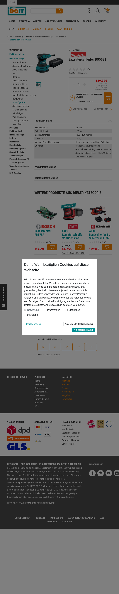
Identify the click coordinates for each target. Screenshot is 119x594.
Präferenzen (53, 310)
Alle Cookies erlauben (83, 330)
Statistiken (74, 310)
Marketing (32, 314)
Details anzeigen (33, 324)
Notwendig (33, 310)
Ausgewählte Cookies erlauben (79, 324)
